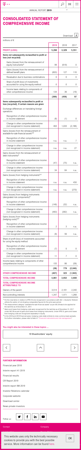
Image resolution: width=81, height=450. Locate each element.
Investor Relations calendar (16, 390)
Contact (6, 427)
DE (69, 4)
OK (70, 438)
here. (52, 444)
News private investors (14, 406)
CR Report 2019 (10, 380)
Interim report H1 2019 (14, 370)
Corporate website (12, 396)
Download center (11, 401)
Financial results (11, 375)
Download (68, 35)
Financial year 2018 (12, 365)
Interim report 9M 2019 (14, 385)
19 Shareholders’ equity (40, 334)
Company (45, 427)
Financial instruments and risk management (55, 318)
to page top (40, 347)
